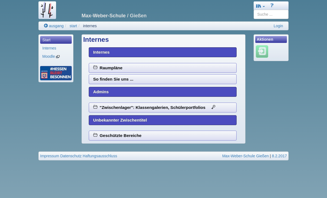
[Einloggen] (262, 51)
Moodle (51, 56)
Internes (49, 48)
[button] (260, 6)
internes (90, 26)
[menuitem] (56, 40)
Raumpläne (108, 67)
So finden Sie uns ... (113, 79)
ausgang (54, 26)
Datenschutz (71, 156)
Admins (101, 91)
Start (46, 40)
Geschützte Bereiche (117, 135)
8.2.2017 (279, 156)
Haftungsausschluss (100, 156)
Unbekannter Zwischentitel (120, 120)
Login (278, 26)
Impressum (49, 156)
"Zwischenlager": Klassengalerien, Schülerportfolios (154, 107)
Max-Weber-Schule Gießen (245, 156)
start (73, 26)
